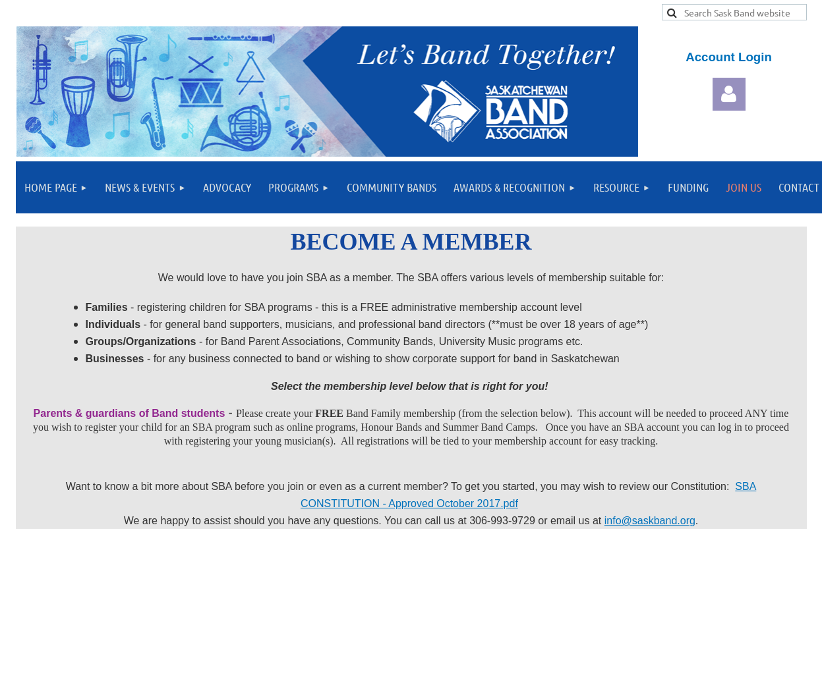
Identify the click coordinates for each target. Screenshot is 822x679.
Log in (729, 94)
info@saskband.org (649, 520)
